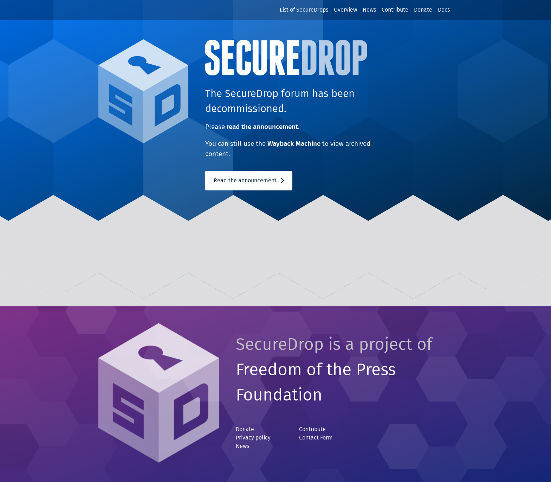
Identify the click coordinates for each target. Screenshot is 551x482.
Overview (345, 10)
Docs (444, 10)
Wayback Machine (293, 144)
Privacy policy (253, 438)
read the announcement (262, 127)
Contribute (395, 10)
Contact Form (316, 438)
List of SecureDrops (304, 10)
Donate (423, 10)
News (369, 10)
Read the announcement (249, 180)
